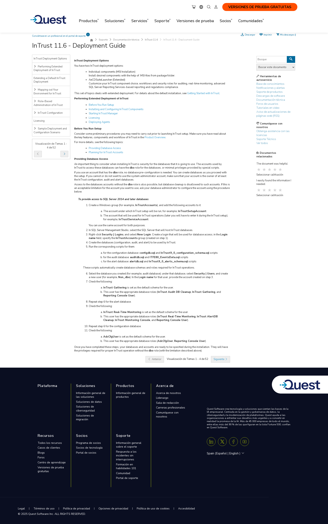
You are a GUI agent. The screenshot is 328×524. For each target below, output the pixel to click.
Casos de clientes (49, 448)
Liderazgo (162, 398)
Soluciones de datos (89, 402)
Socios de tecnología (89, 448)
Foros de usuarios (267, 104)
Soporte (103, 39)
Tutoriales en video (267, 108)
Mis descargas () (288, 34)
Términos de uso (44, 508)
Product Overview (154, 137)
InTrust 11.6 (151, 39)
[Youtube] (244, 441)
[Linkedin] (211, 441)
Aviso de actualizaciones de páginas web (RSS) (273, 114)
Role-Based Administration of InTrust (48, 103)
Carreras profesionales (170, 408)
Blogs (41, 453)
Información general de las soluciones (90, 395)
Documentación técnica (126, 39)
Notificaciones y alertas (270, 88)
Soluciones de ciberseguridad (85, 408)
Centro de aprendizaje (52, 462)
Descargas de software (270, 96)
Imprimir (268, 34)
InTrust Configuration (48, 113)
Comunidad (123, 473)
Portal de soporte (127, 478)
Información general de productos (130, 395)
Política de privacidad (76, 508)
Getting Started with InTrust (203, 93)
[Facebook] (233, 441)
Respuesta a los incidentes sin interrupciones (126, 455)
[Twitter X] (222, 441)
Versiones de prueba (195, 21)
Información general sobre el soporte (128, 445)
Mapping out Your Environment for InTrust (47, 91)
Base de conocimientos (270, 84)
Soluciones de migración (85, 417)
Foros (41, 457)
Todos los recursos (50, 443)
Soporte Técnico (266, 139)
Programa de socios (88, 443)
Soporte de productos (269, 92)
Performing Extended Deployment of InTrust (48, 68)
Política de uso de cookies (153, 508)
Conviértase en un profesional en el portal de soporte (59, 36)
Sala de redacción (167, 403)
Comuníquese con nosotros (167, 414)
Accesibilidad (186, 508)
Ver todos (262, 143)
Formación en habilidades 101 (126, 466)
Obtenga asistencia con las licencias (273, 133)
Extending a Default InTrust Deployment (49, 80)
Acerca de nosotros (168, 393)
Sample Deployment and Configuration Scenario (50, 130)
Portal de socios (86, 453)
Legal (21, 508)
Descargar (250, 34)
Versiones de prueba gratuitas (51, 469)
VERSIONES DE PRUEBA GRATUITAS (259, 7)
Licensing (39, 121)
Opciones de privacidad (113, 508)
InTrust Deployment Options (50, 58)
